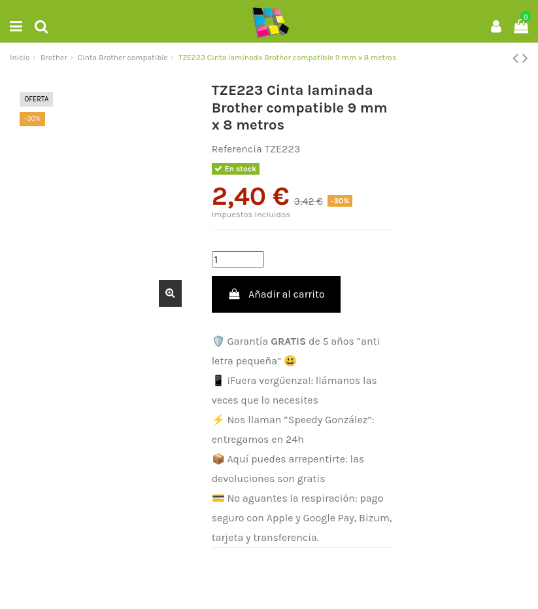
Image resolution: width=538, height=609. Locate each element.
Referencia (237, 149)
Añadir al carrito (276, 294)
